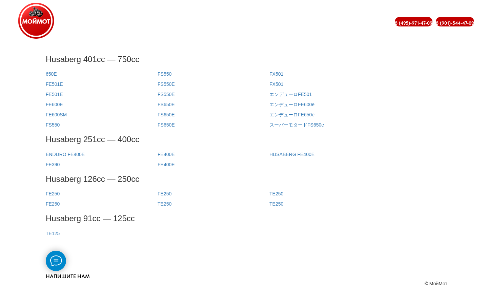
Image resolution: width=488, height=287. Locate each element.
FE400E (166, 154)
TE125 (53, 233)
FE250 (53, 193)
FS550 (53, 125)
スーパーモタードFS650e (296, 125)
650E (51, 74)
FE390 (53, 164)
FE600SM (56, 114)
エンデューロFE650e (291, 114)
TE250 (164, 204)
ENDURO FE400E (65, 154)
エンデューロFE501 (290, 94)
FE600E (54, 104)
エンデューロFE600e (291, 104)
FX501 (276, 74)
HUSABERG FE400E (291, 154)
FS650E (166, 104)
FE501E (54, 84)
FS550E (166, 84)
